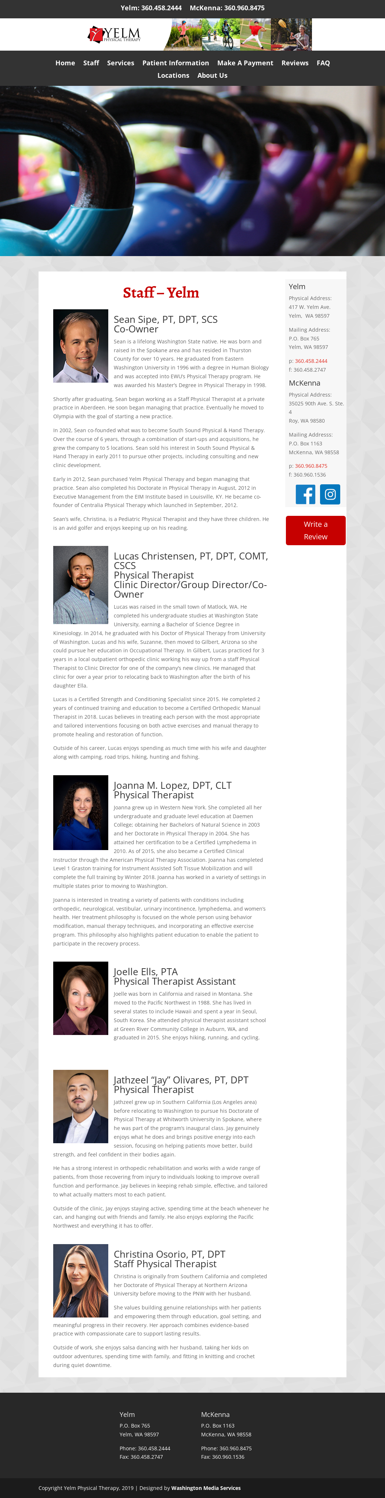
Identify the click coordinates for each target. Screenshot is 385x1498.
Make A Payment (245, 65)
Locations (173, 77)
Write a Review (316, 530)
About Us (212, 77)
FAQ (323, 65)
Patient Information (175, 65)
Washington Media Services (206, 1487)
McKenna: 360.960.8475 (227, 10)
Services (120, 65)
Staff (91, 65)
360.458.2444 (311, 360)
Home (65, 65)
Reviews (295, 65)
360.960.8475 (311, 465)
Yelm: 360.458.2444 (151, 10)
